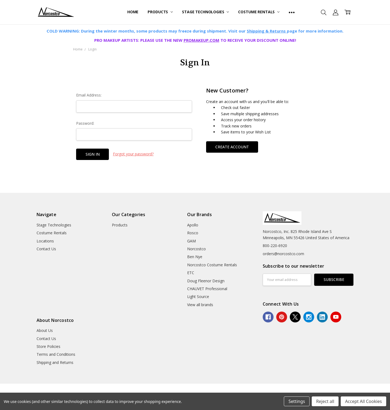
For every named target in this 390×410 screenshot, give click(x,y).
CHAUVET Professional (207, 288)
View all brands (200, 304)
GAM (191, 241)
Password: (85, 123)
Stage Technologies (205, 11)
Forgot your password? (133, 153)
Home (132, 11)
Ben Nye (194, 256)
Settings (296, 401)
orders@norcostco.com (283, 253)
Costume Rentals (259, 11)
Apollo (192, 225)
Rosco (192, 232)
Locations (45, 241)
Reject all (325, 401)
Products (160, 11)
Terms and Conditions (56, 354)
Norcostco (196, 248)
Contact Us (46, 248)
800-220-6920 (275, 245)
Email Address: (89, 95)
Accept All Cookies (363, 401)
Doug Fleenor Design (206, 280)
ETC (190, 272)
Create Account (232, 146)
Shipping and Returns (55, 362)
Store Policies (48, 346)
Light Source (198, 296)
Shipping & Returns (267, 31)
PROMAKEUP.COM (201, 40)
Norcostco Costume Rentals (212, 264)
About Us (45, 330)
